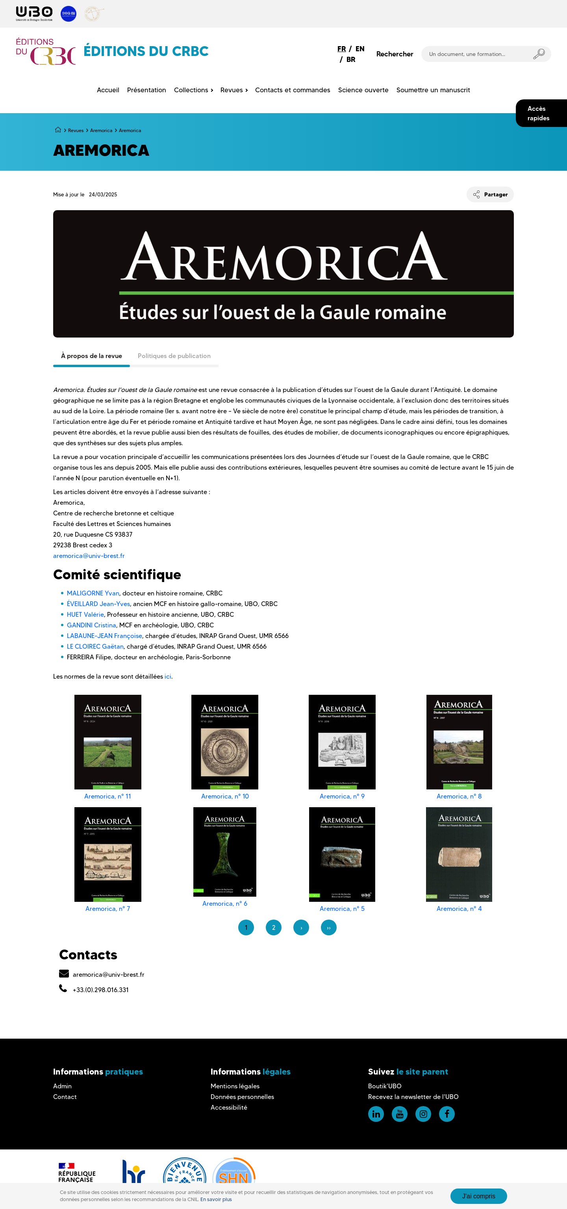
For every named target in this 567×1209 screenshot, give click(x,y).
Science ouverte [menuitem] (363, 90)
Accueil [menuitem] (108, 90)
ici (168, 676)
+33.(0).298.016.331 (101, 990)
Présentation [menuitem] (146, 90)
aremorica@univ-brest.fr (89, 556)
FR (341, 48)
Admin (62, 1086)
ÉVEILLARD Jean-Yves (98, 604)
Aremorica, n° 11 (107, 796)
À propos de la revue (91, 356)
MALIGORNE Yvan (93, 593)
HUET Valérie (85, 614)
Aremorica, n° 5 (342, 908)
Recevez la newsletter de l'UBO (413, 1097)
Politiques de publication (174, 356)
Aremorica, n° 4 (459, 908)
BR (351, 59)
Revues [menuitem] (231, 90)
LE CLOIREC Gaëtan (95, 646)
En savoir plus (216, 1199)
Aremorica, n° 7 (107, 908)
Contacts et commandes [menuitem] (292, 90)
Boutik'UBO (385, 1086)
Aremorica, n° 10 (225, 796)
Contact (65, 1097)
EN (360, 48)
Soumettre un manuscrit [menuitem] (433, 90)
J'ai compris (478, 1196)
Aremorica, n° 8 (459, 796)
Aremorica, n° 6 (224, 903)
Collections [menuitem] (191, 90)
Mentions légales (235, 1086)
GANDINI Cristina (91, 625)
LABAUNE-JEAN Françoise (104, 636)
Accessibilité (229, 1107)
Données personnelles (242, 1097)
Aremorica (101, 130)
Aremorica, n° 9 (342, 796)
